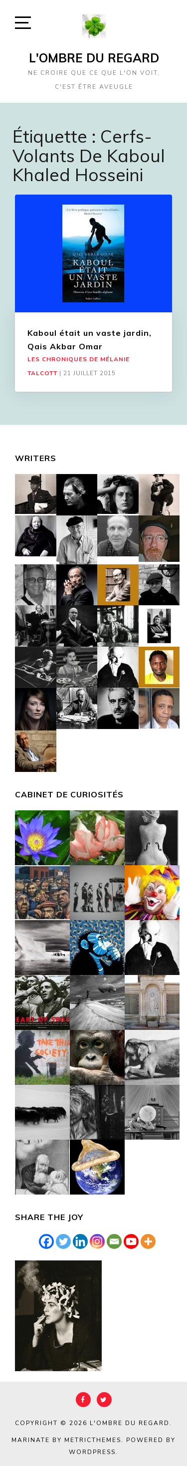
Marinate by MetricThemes (66, 1440)
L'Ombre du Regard (94, 57)
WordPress (92, 1452)
